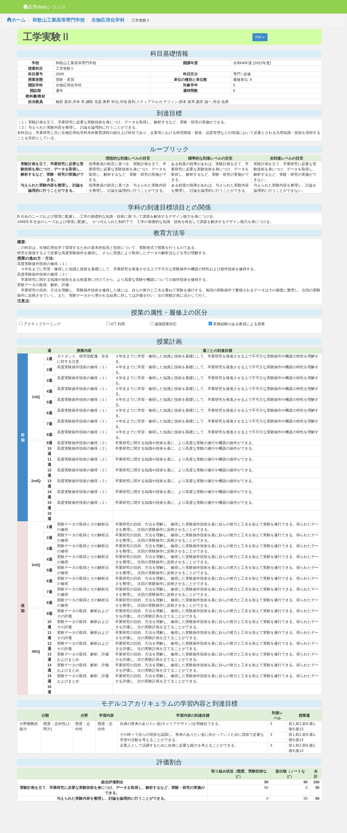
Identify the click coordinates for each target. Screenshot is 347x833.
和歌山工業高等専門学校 (58, 20)
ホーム (16, 20)
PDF (260, 37)
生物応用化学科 (108, 20)
